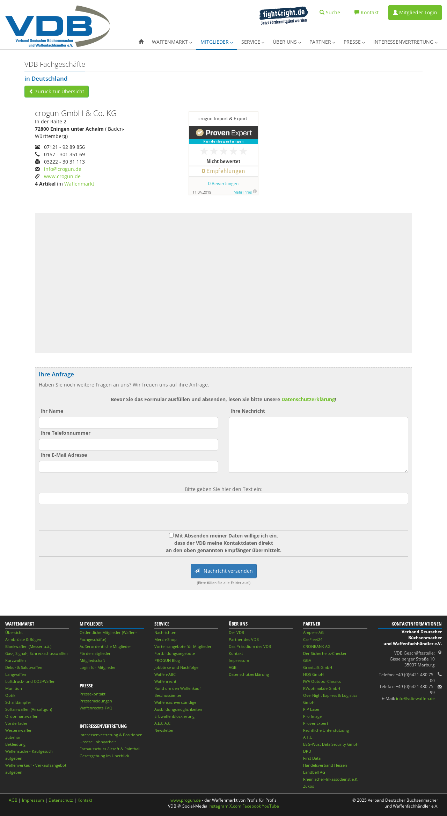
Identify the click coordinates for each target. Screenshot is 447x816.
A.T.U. (308, 737)
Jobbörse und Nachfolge (176, 667)
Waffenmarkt (79, 183)
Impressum (239, 660)
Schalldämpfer (18, 702)
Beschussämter (168, 695)
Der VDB (236, 632)
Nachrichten (165, 632)
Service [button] (252, 41)
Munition (13, 688)
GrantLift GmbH (317, 667)
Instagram (218, 806)
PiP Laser (311, 709)
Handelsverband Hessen (325, 765)
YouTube (270, 806)
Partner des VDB (244, 639)
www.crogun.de (62, 176)
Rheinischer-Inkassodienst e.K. (330, 779)
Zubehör (13, 737)
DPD (307, 751)
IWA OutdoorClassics (322, 681)
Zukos (308, 786)
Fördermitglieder (95, 653)
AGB (232, 667)
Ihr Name (52, 410)
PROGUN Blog (167, 660)
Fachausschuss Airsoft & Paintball (110, 748)
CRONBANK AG (316, 646)
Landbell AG (314, 772)
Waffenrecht (165, 681)
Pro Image (312, 716)
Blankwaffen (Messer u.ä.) (28, 646)
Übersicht (14, 632)
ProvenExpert (315, 723)
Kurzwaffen (15, 660)
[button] (141, 42)
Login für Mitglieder (98, 667)
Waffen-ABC (165, 674)
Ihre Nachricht (247, 410)
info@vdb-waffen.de (415, 698)
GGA (307, 660)
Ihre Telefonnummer (65, 432)
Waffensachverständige (175, 702)
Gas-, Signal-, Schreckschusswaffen (36, 653)
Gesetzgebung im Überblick (104, 755)
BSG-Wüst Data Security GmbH (331, 744)
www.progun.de (185, 800)
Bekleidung (15, 744)
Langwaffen (15, 674)
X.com (235, 806)
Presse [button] (354, 41)
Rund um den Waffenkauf (177, 688)
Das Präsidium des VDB (250, 646)
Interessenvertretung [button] (405, 41)
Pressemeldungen (96, 700)
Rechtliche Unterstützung (326, 730)
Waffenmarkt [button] (172, 41)
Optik (10, 695)
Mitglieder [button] (216, 41)
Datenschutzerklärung (308, 399)
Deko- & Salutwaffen (23, 667)
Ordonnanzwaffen (21, 716)
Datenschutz (61, 800)
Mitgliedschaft (92, 660)
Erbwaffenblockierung (174, 716)
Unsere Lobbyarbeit (98, 741)
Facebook (251, 806)
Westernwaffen (18, 730)
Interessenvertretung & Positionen (111, 734)
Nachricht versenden (224, 571)
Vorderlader (16, 723)
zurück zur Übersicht (56, 91)
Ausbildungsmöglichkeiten (178, 709)
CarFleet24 (312, 639)
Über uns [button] (287, 41)
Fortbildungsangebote (174, 653)
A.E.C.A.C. (162, 723)
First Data (312, 758)
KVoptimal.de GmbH (321, 688)
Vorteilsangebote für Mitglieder (183, 646)
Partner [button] (322, 41)
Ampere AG (313, 632)
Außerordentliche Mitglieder (105, 646)
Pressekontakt (92, 693)
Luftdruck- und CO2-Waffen (30, 681)
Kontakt (236, 653)
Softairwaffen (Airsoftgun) (28, 709)
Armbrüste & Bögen (23, 639)
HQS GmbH (313, 674)
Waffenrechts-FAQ (96, 707)
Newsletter (164, 730)
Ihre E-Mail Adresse (64, 455)
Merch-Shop (165, 639)
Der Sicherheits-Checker (325, 653)
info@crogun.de (62, 169)
